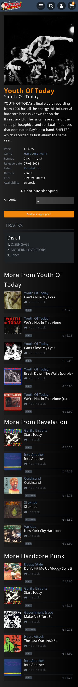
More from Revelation (35, 422)
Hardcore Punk (35, 153)
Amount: (10, 199)
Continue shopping (39, 191)
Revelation (32, 168)
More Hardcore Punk (34, 556)
